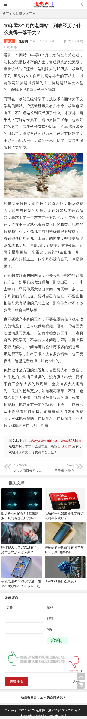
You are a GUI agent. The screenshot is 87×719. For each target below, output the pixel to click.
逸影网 (23, 41)
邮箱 (50, 618)
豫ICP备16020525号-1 (64, 710)
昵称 (50, 607)
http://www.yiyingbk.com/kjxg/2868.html (53, 440)
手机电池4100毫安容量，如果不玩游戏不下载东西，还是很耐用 (21, 585)
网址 (50, 629)
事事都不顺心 (58, 467)
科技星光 (19, 14)
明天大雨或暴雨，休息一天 (32, 467)
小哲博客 (38, 716)
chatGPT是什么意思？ (61, 581)
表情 (76, 682)
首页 (5, 14)
